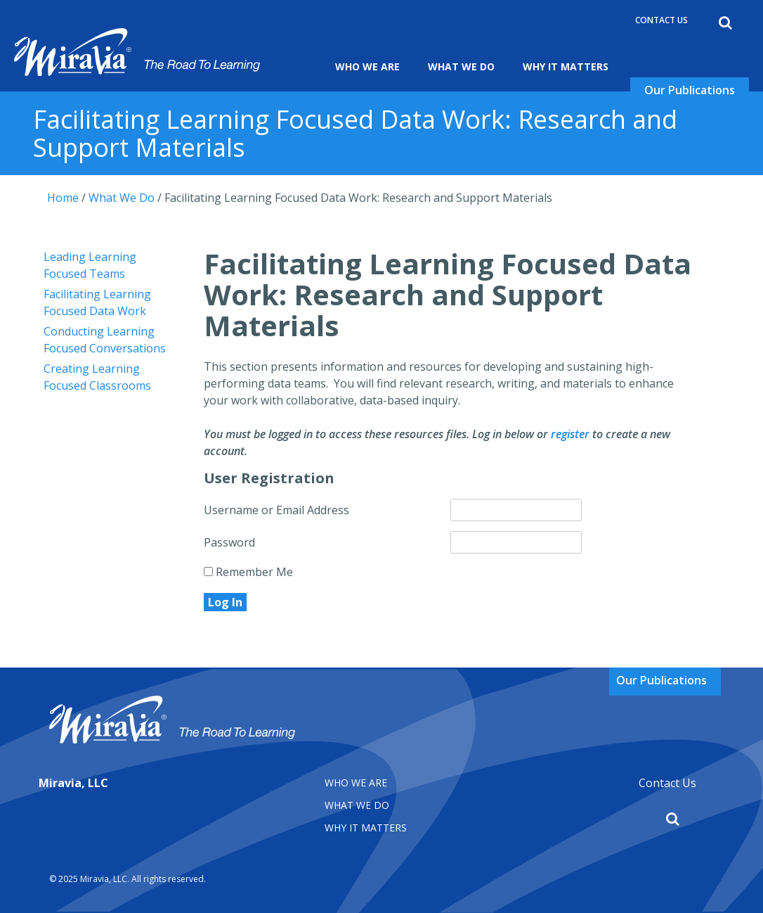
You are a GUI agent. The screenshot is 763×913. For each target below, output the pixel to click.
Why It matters (366, 827)
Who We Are (367, 66)
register (570, 434)
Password (229, 542)
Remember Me (248, 572)
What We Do (461, 66)
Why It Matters (565, 66)
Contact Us (661, 20)
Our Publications (689, 90)
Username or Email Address (276, 510)
